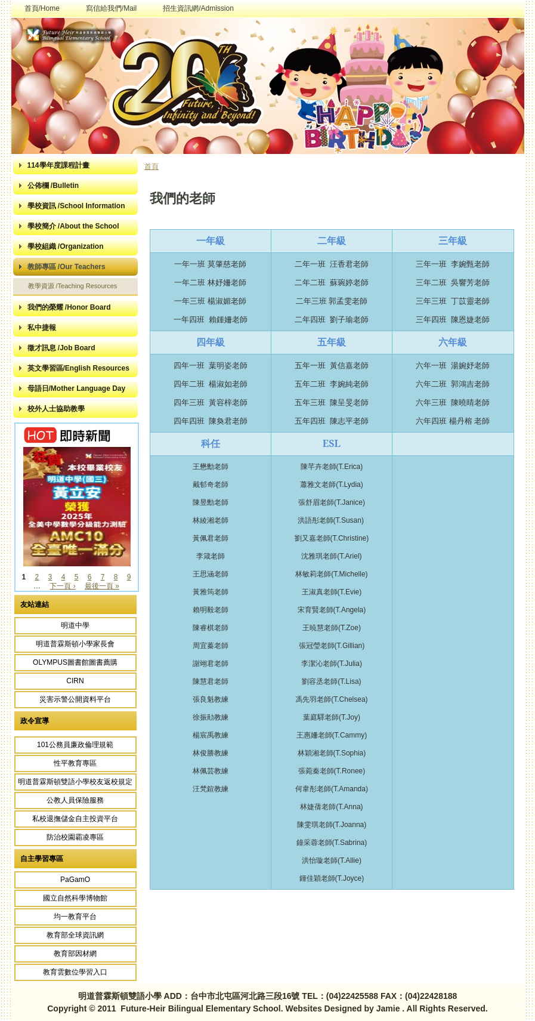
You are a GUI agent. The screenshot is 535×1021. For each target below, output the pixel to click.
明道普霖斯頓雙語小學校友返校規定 (75, 782)
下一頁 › (62, 586)
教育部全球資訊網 (75, 935)
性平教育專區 (75, 763)
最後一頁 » (102, 586)
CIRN (75, 681)
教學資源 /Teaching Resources (72, 285)
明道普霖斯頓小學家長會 (75, 644)
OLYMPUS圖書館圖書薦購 (75, 662)
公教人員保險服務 (75, 800)
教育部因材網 (75, 953)
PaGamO (75, 879)
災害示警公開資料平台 (75, 699)
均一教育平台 (75, 916)
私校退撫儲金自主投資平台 (75, 819)
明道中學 (75, 625)
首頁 (151, 166)
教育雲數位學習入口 (75, 972)
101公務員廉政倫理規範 (75, 745)
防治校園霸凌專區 (75, 837)
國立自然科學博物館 (75, 898)
